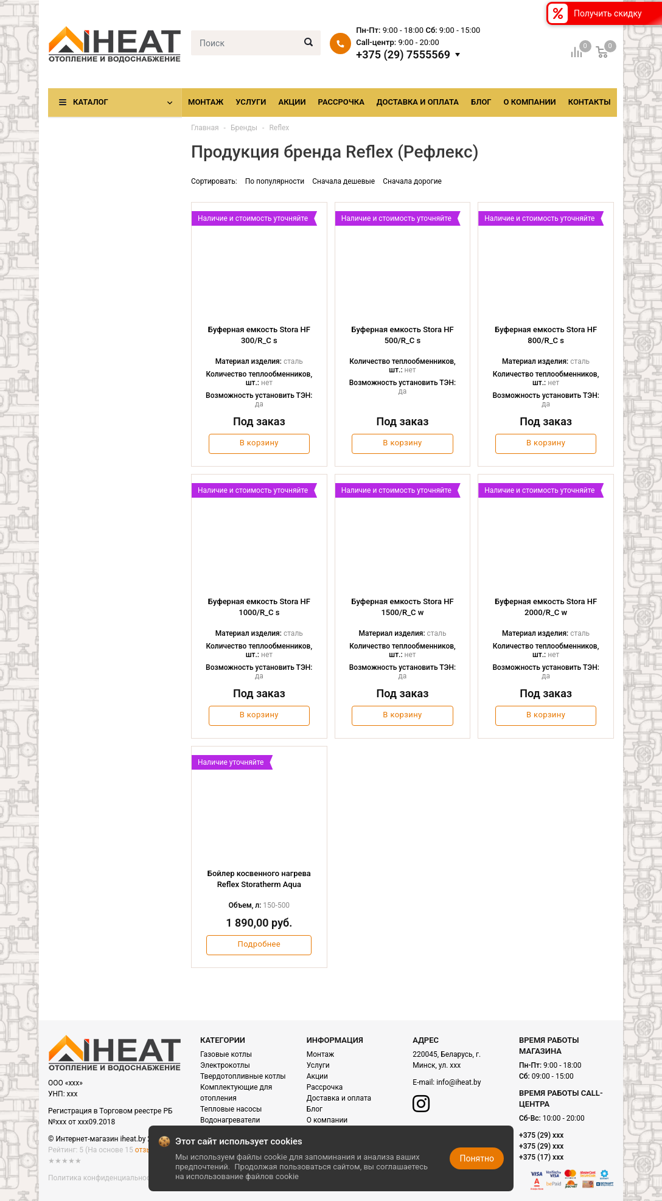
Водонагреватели (230, 1120)
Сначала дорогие (412, 181)
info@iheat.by (458, 1082)
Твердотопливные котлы (243, 1076)
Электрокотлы (225, 1065)
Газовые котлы (226, 1054)
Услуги (250, 101)
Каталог (90, 101)
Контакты (589, 101)
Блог (481, 101)
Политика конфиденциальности (103, 1178)
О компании (530, 101)
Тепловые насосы (231, 1109)
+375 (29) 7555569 (403, 55)
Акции (291, 101)
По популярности (275, 181)
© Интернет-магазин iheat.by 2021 (106, 1139)
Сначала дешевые (343, 181)
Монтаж (205, 101)
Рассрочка (341, 101)
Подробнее (258, 944)
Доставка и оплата (418, 101)
